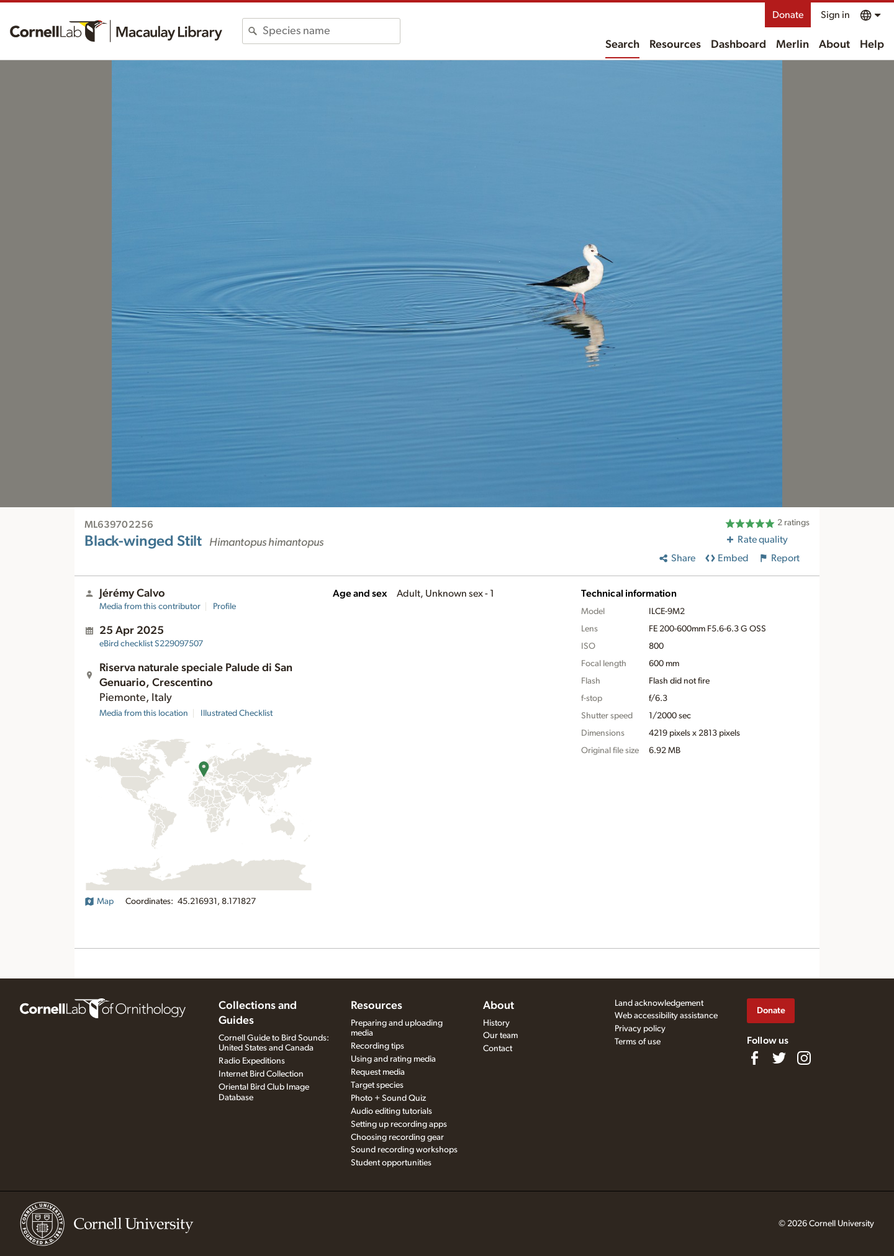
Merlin (792, 44)
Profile (224, 606)
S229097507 (151, 643)
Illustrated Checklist (237, 713)
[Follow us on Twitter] (779, 1057)
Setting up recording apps (399, 1124)
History (496, 1023)
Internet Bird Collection (261, 1074)
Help (872, 44)
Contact (497, 1048)
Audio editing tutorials (391, 1111)
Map (99, 901)
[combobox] (331, 31)
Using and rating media (393, 1059)
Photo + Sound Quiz (388, 1098)
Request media (378, 1072)
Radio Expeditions (252, 1061)
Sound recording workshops (404, 1149)
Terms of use (638, 1041)
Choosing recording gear (397, 1137)
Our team (500, 1035)
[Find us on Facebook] (754, 1057)
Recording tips (377, 1046)
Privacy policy (640, 1028)
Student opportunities (391, 1163)
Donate (787, 15)
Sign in (835, 15)
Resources (675, 44)
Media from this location (143, 713)
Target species (377, 1085)
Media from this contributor (150, 606)
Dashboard (738, 44)
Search (622, 44)
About (834, 44)
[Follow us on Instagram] (804, 1057)
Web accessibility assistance (666, 1015)
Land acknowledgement (659, 1003)
